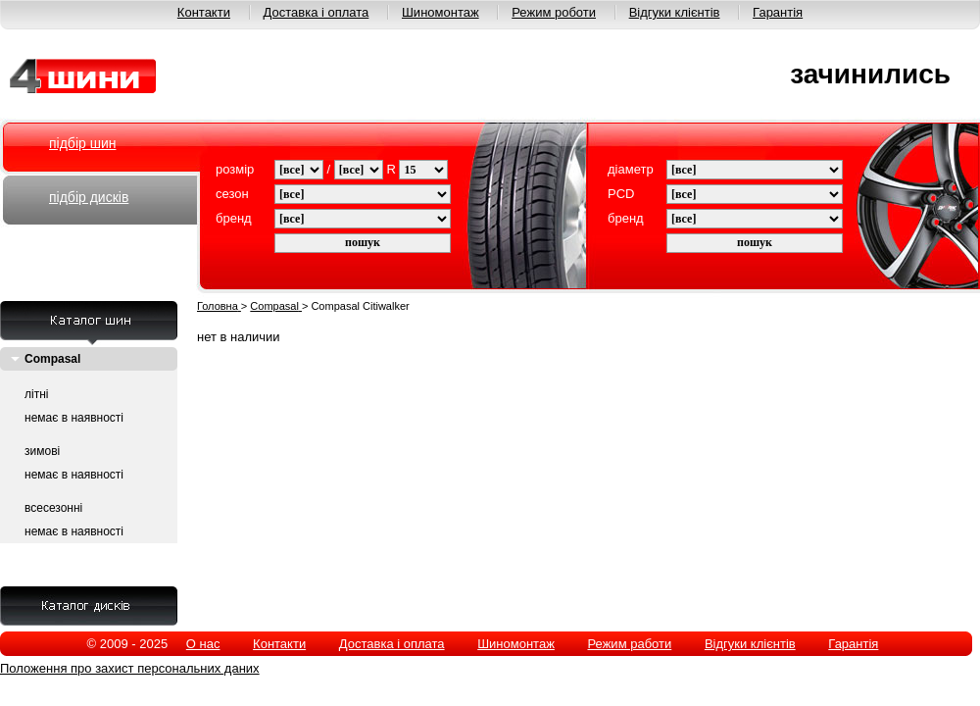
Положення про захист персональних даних (130, 668)
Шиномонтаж (440, 12)
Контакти (203, 12)
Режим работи (629, 643)
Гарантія (778, 12)
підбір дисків (88, 197)
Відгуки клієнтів (674, 12)
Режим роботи (554, 12)
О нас (203, 643)
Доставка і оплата (316, 12)
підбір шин (82, 143)
